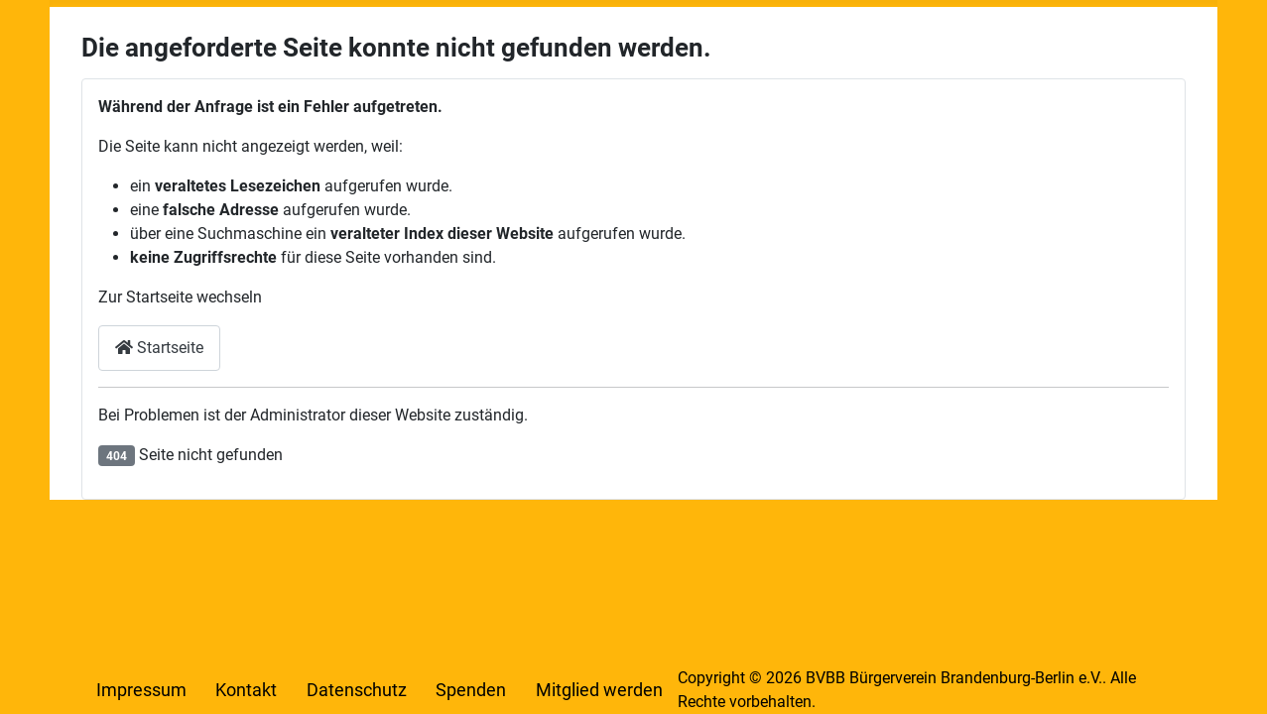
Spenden (471, 690)
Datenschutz (357, 690)
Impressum (141, 690)
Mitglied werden (599, 690)
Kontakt (246, 690)
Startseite (159, 347)
